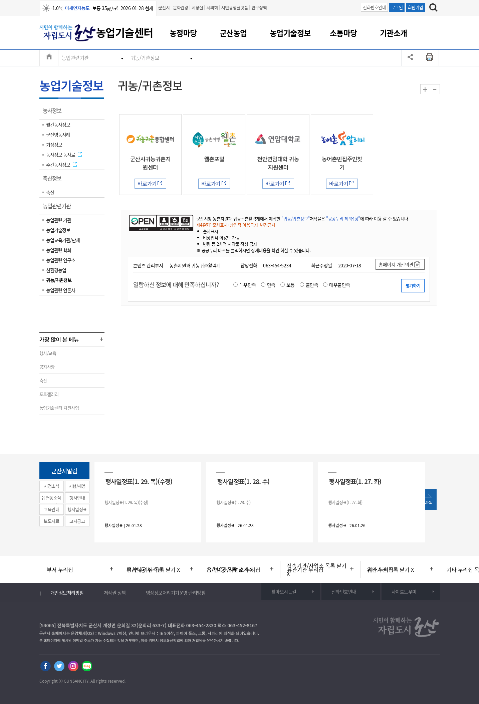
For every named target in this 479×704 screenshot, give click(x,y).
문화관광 (180, 7)
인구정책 (259, 7)
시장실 (197, 7)
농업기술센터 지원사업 (59, 408)
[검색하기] (433, 8)
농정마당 (183, 32)
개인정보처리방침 (67, 592)
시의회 (212, 7)
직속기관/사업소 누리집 (233, 569)
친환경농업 (56, 270)
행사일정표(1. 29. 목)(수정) (138, 481)
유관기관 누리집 (305, 569)
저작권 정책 (115, 592)
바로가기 (147, 184)
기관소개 (393, 32)
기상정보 (54, 144)
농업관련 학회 (58, 250)
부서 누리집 (60, 569)
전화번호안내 (374, 7)
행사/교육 (47, 353)
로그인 (397, 7)
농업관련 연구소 (60, 260)
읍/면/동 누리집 (144, 569)
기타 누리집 (380, 569)
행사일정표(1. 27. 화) (355, 481)
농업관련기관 (75, 57)
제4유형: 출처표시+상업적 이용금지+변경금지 (235, 225)
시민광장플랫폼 (234, 7)
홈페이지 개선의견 (396, 264)
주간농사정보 (58, 164)
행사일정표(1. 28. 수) (243, 481)
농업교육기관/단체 (63, 240)
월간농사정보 (58, 124)
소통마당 (343, 32)
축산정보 (54, 180)
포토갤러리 (49, 394)
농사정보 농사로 (60, 154)
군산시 (164, 7)
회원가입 (415, 7)
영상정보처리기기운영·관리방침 (176, 592)
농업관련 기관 (58, 220)
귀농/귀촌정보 (145, 57)
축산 (50, 192)
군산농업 (233, 32)
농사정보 (54, 113)
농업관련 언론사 (60, 290)
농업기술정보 (290, 32)
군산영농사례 (58, 134)
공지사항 (47, 367)
